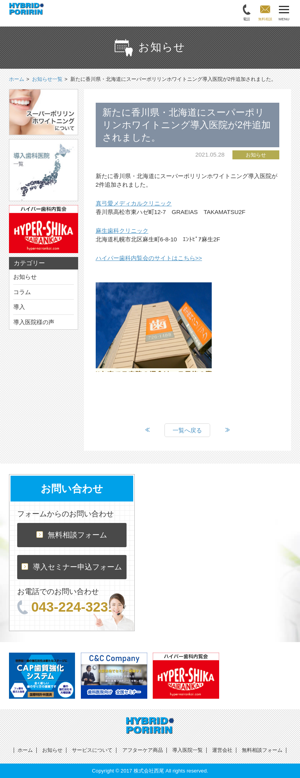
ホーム (25, 750)
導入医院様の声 (33, 322)
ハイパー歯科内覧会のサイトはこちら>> (149, 258)
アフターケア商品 (142, 750)
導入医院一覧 (187, 750)
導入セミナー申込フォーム (71, 567)
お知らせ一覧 (47, 79)
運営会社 (222, 750)
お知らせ (25, 276)
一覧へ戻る (187, 430)
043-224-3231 (66, 607)
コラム (22, 292)
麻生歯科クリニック (122, 230)
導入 (19, 306)
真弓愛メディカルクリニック (134, 203)
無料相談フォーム (71, 535)
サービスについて (92, 750)
